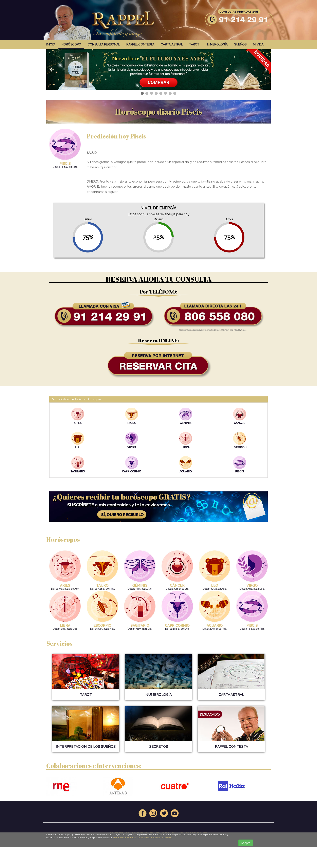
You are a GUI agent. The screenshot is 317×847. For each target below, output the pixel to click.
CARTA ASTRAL (172, 44)
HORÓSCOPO (71, 44)
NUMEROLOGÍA (217, 44)
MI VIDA (258, 44)
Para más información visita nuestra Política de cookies (143, 837)
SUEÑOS (240, 44)
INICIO (50, 44)
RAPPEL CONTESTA (140, 44)
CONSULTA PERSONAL (104, 44)
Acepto (245, 843)
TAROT (194, 44)
